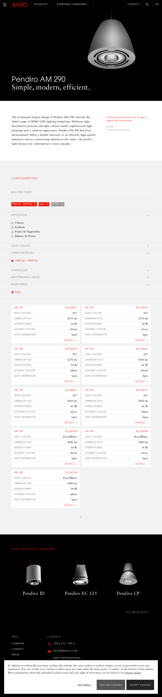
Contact (134, 4)
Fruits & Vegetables (27, 231)
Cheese (19, 223)
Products (40, 4)
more (110, 127)
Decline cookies (111, 685)
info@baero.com (65, 651)
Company (18, 644)
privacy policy (133, 673)
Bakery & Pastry (25, 236)
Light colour (20, 246)
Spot (42, 204)
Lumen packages (22, 253)
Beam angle (19, 284)
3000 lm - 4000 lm (22, 204)
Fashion (20, 227)
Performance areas (25, 277)
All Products (136, 613)
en (157, 4)
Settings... (85, 685)
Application (19, 215)
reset (56, 204)
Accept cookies (140, 685)
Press (15, 655)
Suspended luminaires (72, 4)
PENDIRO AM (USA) (118, 130)
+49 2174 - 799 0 (64, 644)
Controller (19, 270)
